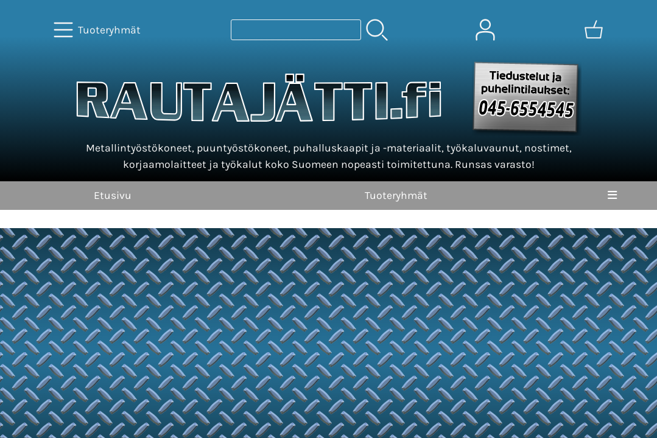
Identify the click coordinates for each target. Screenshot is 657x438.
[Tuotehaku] (296, 29)
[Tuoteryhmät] (98, 29)
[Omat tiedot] (485, 29)
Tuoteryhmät (396, 195)
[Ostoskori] (594, 29)
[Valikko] (612, 195)
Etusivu (113, 195)
